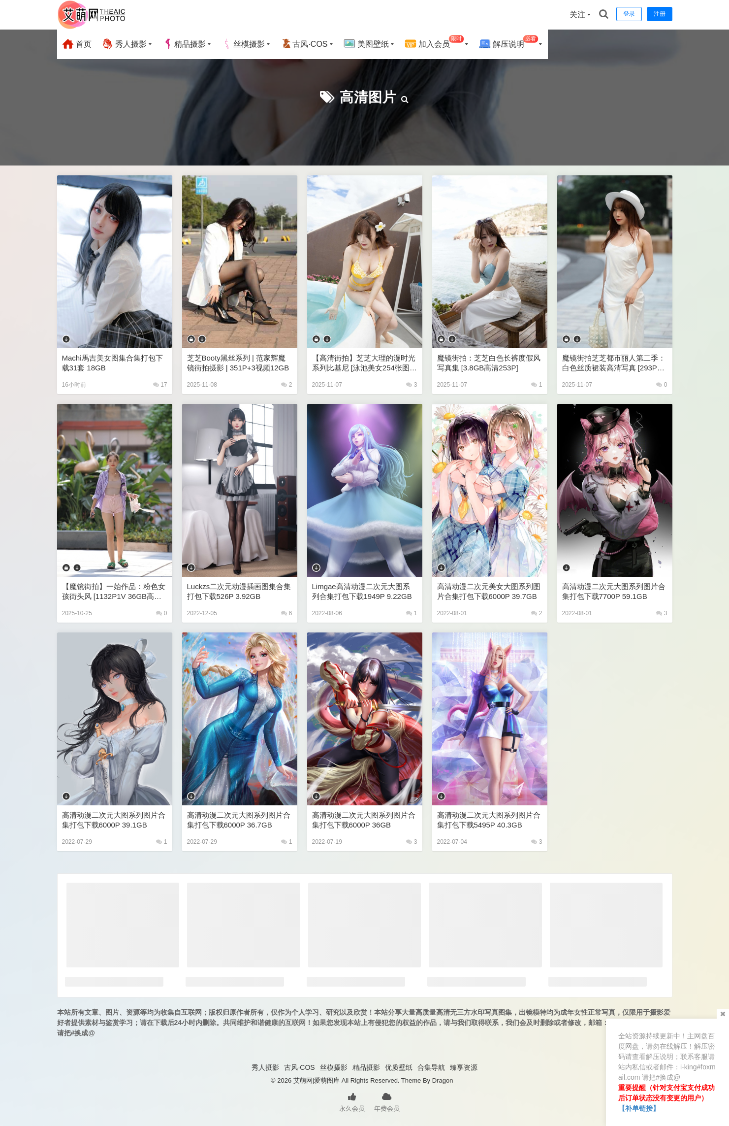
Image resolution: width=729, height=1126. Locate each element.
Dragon (442, 1080)
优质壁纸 (398, 1067)
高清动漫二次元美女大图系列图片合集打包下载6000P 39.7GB (488, 591)
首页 (77, 44)
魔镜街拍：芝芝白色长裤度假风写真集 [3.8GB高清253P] (488, 363)
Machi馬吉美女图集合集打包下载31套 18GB (112, 363)
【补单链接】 (639, 1108)
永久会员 (352, 1101)
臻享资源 (463, 1067)
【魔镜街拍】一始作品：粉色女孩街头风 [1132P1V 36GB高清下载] (113, 591)
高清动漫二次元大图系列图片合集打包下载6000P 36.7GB (238, 820)
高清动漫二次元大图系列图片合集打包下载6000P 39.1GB (113, 820)
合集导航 (431, 1067)
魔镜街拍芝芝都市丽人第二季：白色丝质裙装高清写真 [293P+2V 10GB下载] (614, 363)
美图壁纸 (366, 44)
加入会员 (434, 42)
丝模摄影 (243, 44)
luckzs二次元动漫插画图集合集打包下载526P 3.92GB (239, 591)
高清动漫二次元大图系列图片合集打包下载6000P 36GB (363, 820)
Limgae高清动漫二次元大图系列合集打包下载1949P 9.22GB (362, 591)
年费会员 (387, 1101)
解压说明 (509, 42)
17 (160, 384)
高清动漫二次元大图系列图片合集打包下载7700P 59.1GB (614, 591)
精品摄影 (184, 44)
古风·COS (304, 44)
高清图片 (368, 97)
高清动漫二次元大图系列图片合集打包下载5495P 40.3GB (488, 820)
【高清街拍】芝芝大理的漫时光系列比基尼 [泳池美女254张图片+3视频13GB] (364, 363)
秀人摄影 (124, 44)
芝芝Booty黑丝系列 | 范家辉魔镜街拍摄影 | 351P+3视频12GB (238, 363)
